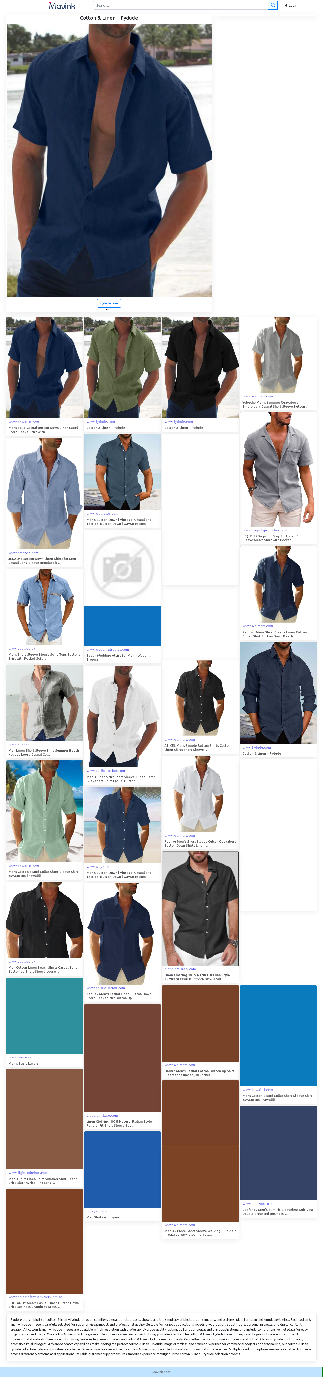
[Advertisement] (200, 509)
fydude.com (109, 303)
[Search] (185, 5)
